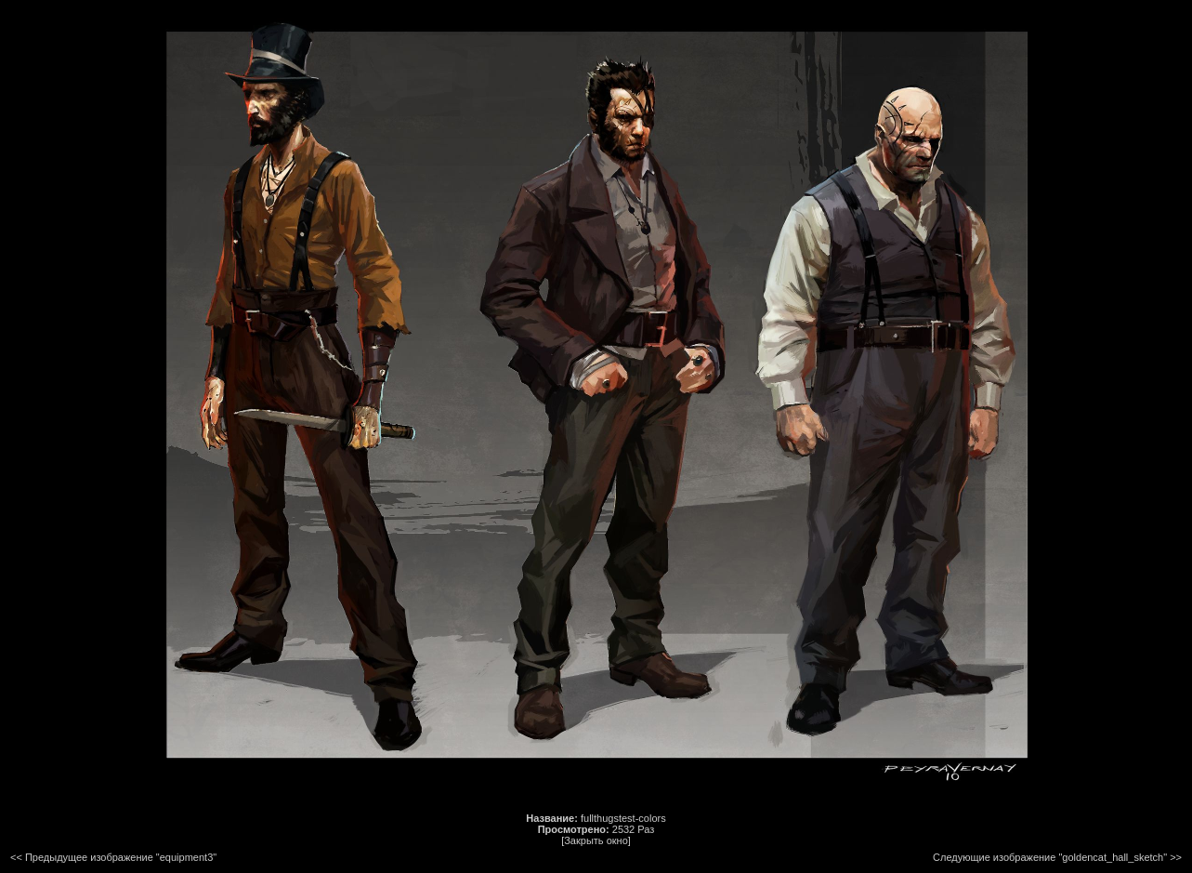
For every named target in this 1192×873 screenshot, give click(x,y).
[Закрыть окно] (596, 840)
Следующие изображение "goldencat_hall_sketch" (1050, 857)
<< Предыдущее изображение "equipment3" (113, 857)
